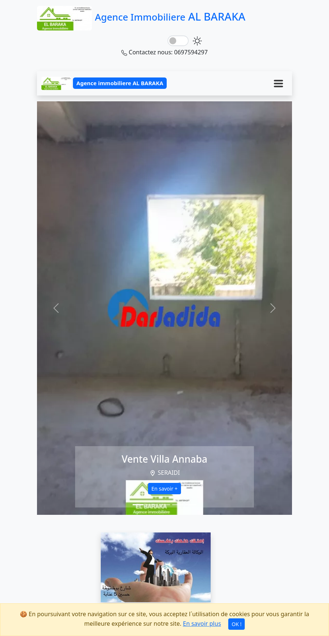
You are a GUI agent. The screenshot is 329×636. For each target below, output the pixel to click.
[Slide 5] (190, 505)
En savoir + (164, 488)
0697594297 (191, 52)
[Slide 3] (164, 505)
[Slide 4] (177, 505)
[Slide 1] (138, 505)
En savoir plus (202, 623)
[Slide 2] (151, 505)
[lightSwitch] (178, 41)
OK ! (236, 624)
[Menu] (278, 83)
